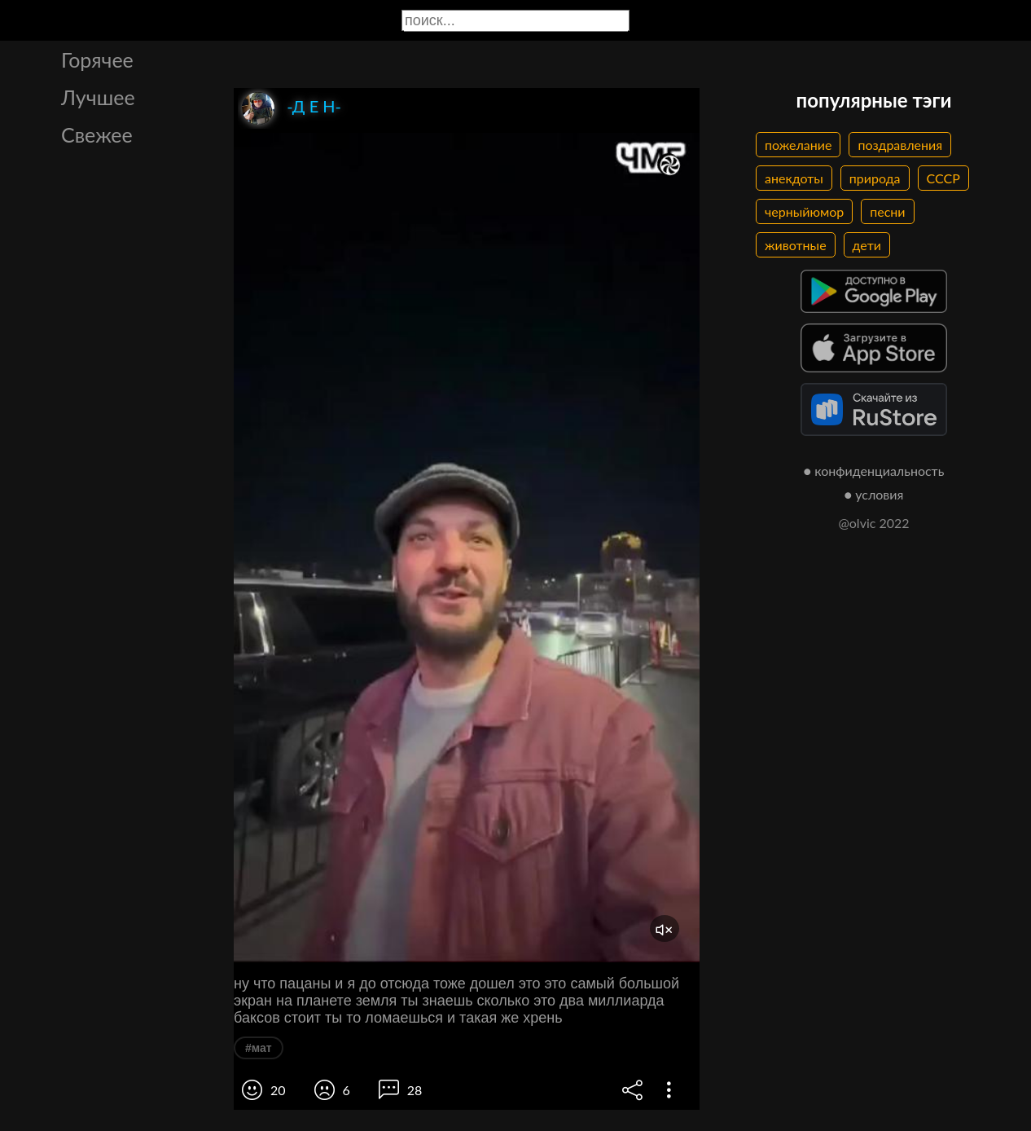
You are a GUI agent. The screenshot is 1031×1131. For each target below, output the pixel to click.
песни (887, 211)
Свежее (97, 134)
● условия (874, 494)
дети (867, 245)
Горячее (97, 59)
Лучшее (98, 97)
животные (796, 245)
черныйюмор (804, 211)
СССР (943, 178)
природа (875, 178)
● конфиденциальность (874, 470)
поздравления (900, 144)
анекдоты (794, 178)
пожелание (798, 144)
